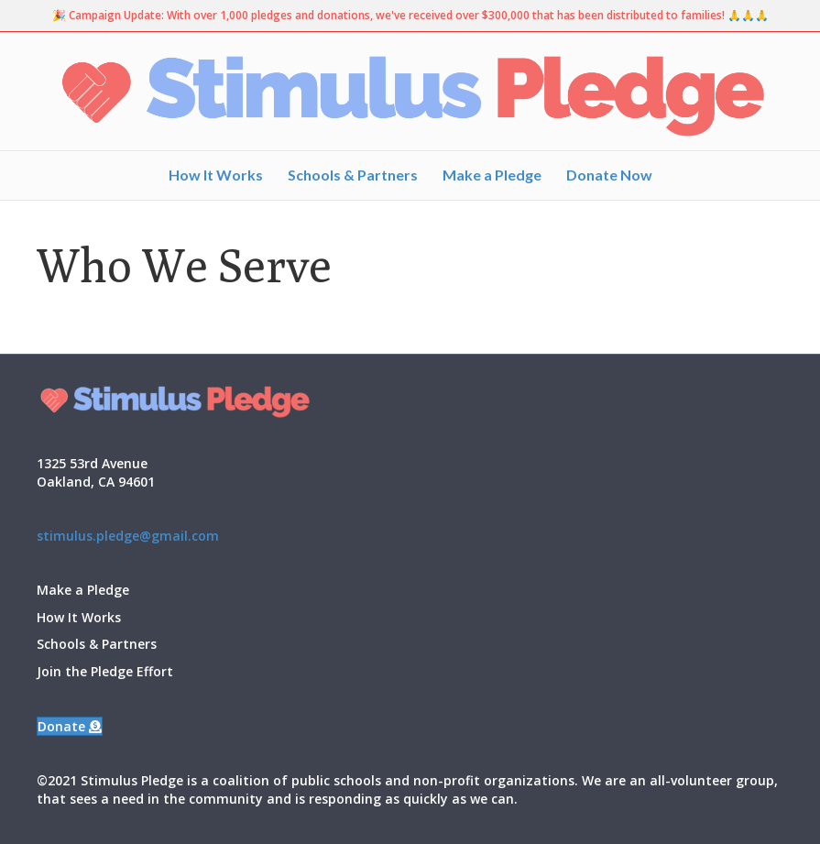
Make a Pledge (492, 174)
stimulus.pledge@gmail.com (128, 535)
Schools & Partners (353, 174)
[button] (70, 726)
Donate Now (609, 174)
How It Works (216, 174)
